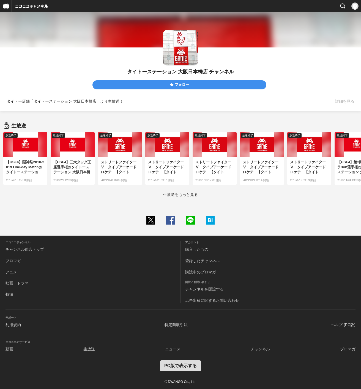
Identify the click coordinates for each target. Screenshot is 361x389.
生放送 (89, 349)
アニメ (11, 272)
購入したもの (196, 249)
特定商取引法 (176, 325)
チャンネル (260, 349)
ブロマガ (13, 261)
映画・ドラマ (17, 283)
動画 (9, 349)
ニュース (172, 349)
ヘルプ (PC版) (343, 325)
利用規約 (13, 325)
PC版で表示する (180, 365)
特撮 (9, 294)
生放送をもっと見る (180, 194)
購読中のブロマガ (200, 272)
